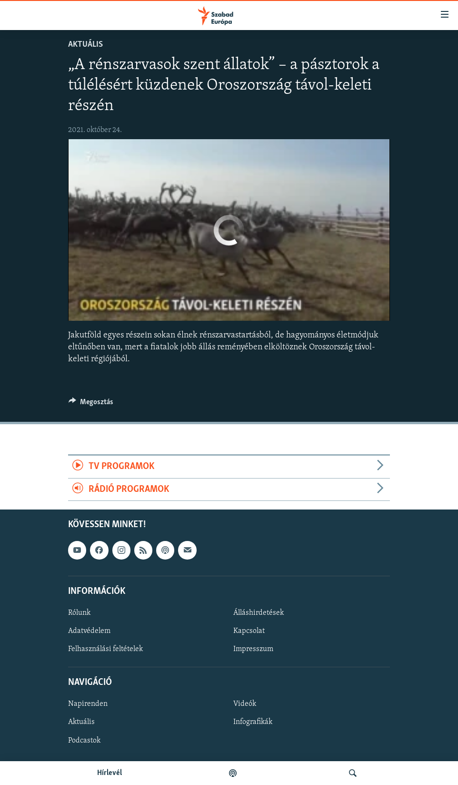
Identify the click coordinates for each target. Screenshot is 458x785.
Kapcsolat (249, 631)
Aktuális (85, 44)
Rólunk (79, 613)
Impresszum (253, 649)
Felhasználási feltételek (105, 649)
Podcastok (84, 740)
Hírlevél (109, 773)
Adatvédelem (89, 631)
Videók (244, 704)
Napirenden (88, 704)
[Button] (91, 404)
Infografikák (252, 722)
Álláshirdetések (258, 613)
